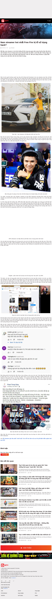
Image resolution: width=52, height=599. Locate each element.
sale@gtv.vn (6, 588)
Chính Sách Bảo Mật (5, 584)
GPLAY (19, 590)
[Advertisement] (26, 9)
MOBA (36, 595)
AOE (2, 590)
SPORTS (3, 595)
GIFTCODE (20, 595)
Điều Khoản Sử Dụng (5, 582)
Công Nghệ (37, 590)
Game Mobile (20, 593)
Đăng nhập (4, 454)
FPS (36, 593)
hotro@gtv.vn (13, 577)
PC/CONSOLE (4, 593)
